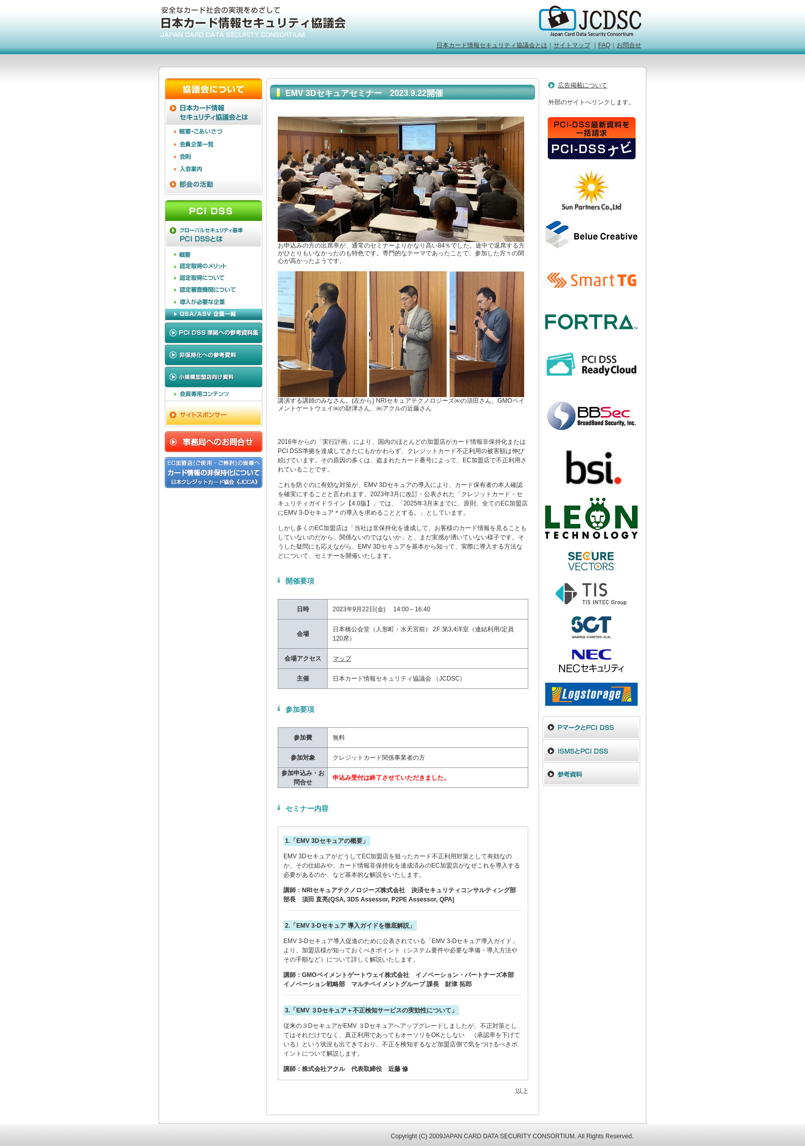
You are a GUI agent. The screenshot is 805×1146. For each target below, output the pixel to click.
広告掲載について (582, 85)
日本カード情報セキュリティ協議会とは (491, 45)
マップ (342, 658)
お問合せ (629, 45)
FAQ (604, 45)
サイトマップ (571, 45)
